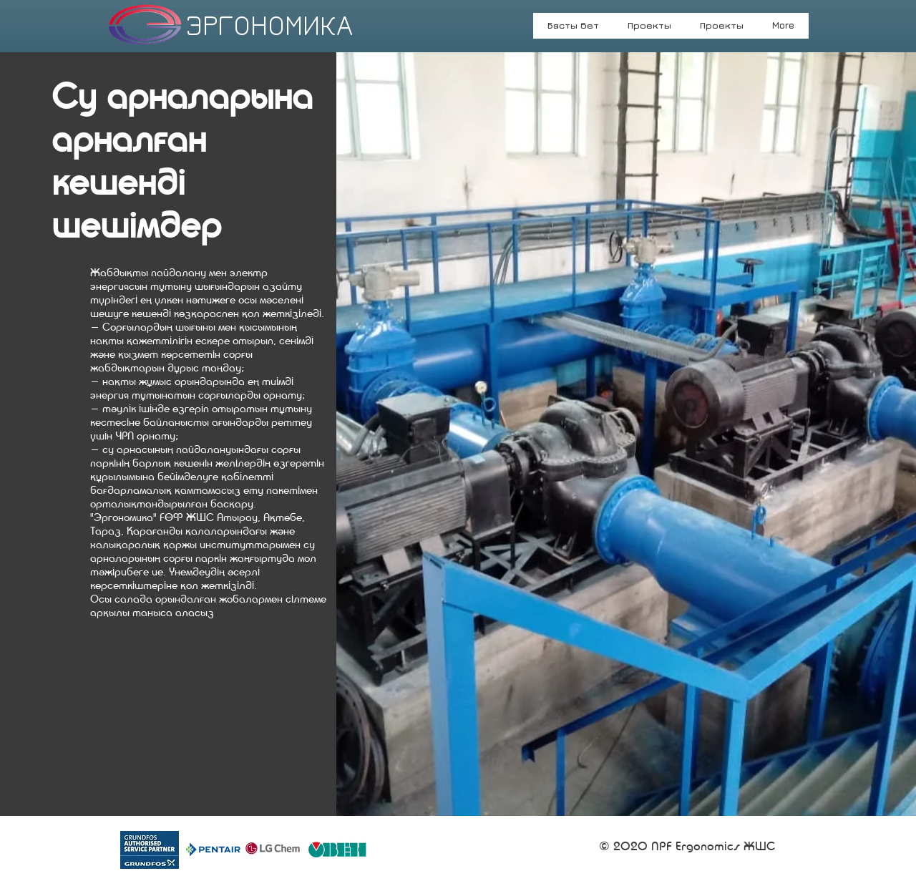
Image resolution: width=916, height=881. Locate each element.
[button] (722, 30)
